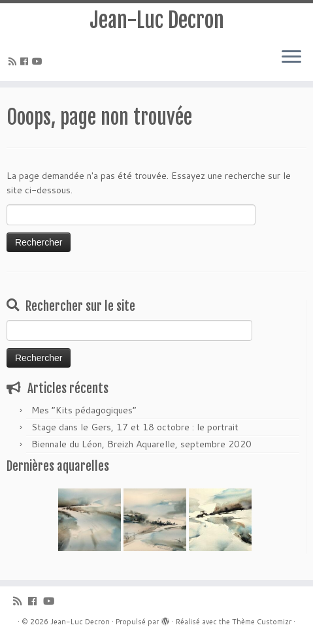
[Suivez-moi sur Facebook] (26, 61)
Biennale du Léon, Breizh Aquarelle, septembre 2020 (141, 444)
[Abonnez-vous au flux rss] (14, 61)
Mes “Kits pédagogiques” (84, 410)
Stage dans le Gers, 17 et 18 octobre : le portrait (135, 427)
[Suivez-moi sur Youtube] (39, 61)
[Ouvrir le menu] (291, 57)
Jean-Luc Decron (157, 20)
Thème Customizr (261, 621)
